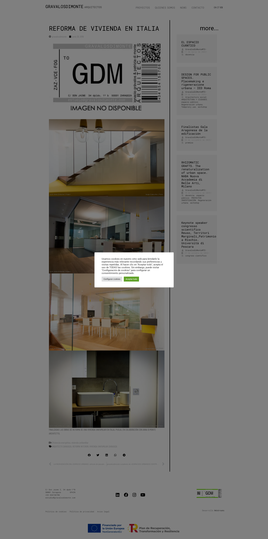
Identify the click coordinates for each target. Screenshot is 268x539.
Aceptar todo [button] (131, 279)
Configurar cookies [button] (112, 279)
